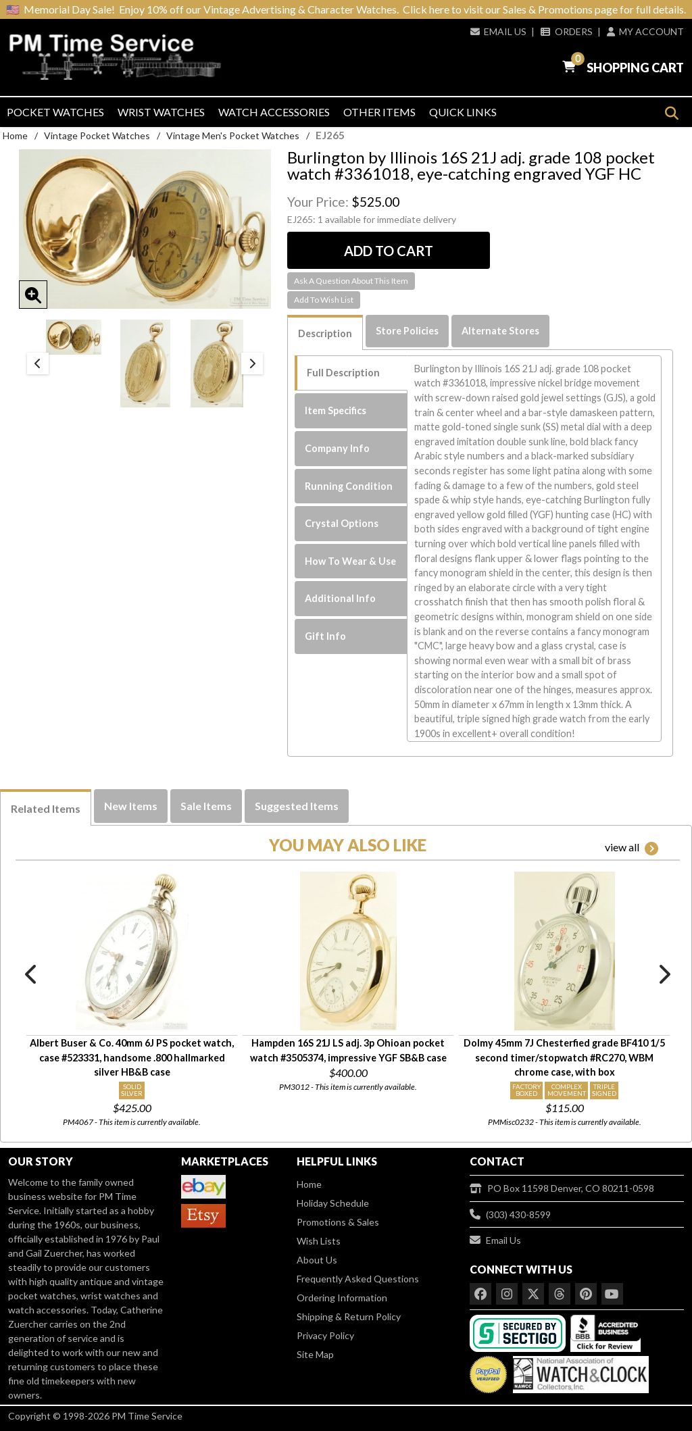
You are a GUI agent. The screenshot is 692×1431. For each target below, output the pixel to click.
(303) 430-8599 (510, 1214)
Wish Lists (319, 1241)
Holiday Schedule (333, 1203)
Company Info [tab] (337, 448)
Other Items (379, 111)
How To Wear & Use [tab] (350, 561)
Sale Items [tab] (206, 805)
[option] (73, 337)
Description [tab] (325, 333)
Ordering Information (342, 1297)
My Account (645, 31)
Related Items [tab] (45, 808)
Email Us (498, 31)
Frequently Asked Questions (358, 1278)
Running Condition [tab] (349, 486)
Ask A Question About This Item (351, 281)
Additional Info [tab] (340, 598)
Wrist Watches (161, 111)
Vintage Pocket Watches (97, 135)
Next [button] (252, 363)
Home (15, 135)
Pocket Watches (55, 111)
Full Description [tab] (343, 372)
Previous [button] (38, 363)
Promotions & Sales (338, 1222)
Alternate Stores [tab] (500, 330)
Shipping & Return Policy (349, 1316)
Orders (566, 31)
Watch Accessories (274, 111)
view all (631, 847)
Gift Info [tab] (325, 636)
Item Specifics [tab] (335, 410)
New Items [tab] (130, 805)
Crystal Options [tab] (341, 523)
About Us (317, 1259)
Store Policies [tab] (407, 330)
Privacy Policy (325, 1335)
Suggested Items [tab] (297, 805)
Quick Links (463, 111)
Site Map (315, 1354)
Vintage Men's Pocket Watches (232, 135)
